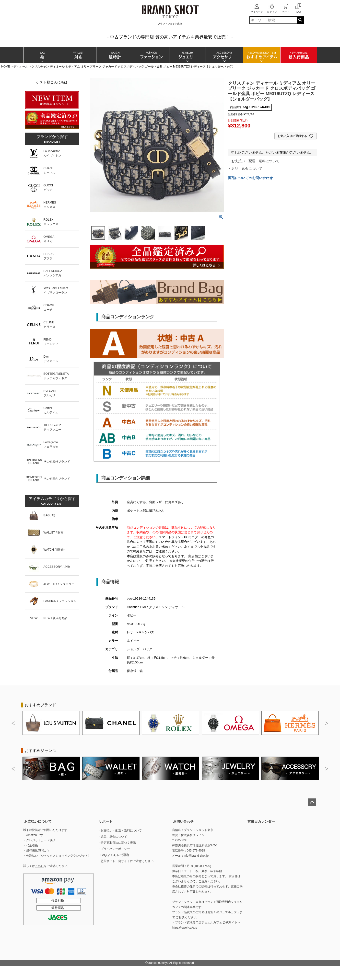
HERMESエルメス (50, 205)
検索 (300, 20)
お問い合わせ (183, 821)
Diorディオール (51, 359)
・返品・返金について (245, 168)
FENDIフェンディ (51, 342)
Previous (13, 723)
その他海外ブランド (57, 461)
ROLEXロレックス (51, 222)
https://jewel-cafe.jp (184, 927)
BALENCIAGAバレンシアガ (53, 273)
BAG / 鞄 (49, 515)
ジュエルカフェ (229, 912)
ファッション (151, 55)
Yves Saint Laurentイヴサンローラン (56, 290)
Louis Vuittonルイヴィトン (52, 153)
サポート (105, 821)
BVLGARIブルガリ (50, 393)
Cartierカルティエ (51, 410)
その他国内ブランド (57, 478)
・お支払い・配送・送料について (253, 161)
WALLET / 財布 (53, 532)
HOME (5, 66)
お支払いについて (38, 821)
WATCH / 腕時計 (54, 549)
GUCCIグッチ (48, 188)
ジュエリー (187, 55)
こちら (39, 866)
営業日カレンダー (261, 821)
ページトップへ (312, 802)
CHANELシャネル (50, 170)
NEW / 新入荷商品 (56, 618)
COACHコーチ (49, 307)
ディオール (20, 66)
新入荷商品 (298, 55)
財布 (78, 55)
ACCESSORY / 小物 (57, 566)
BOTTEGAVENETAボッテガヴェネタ (56, 376)
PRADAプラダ (49, 256)
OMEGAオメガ (49, 239)
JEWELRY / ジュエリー (59, 584)
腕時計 (114, 55)
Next (327, 723)
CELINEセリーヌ (49, 325)
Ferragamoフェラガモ (51, 444)
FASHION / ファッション (60, 601)
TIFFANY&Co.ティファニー (53, 427)
